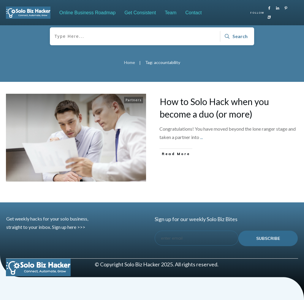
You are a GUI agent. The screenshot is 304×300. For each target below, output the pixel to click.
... (201, 137)
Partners (134, 100)
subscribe (268, 238)
